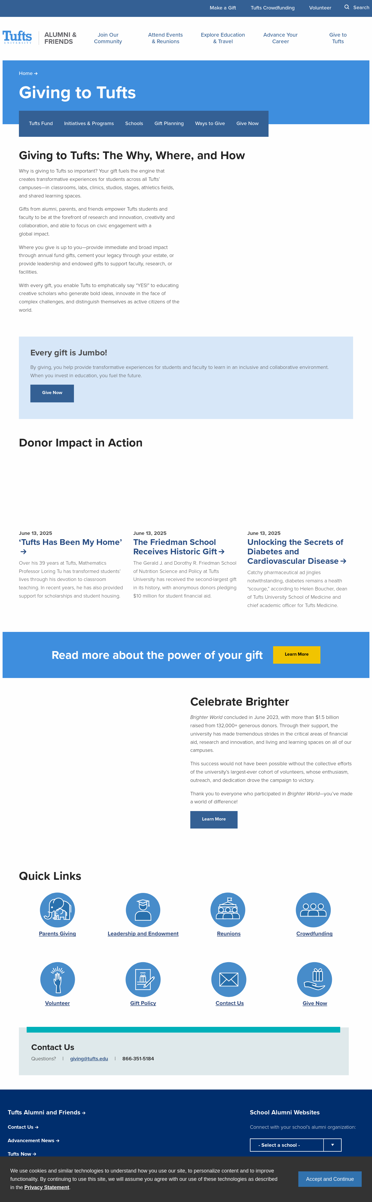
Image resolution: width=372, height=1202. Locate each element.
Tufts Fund (41, 123)
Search (356, 7)
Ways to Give (210, 123)
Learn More (297, 654)
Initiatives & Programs (89, 123)
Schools (134, 123)
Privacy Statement (46, 1187)
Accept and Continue (330, 1179)
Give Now (247, 123)
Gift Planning (169, 123)
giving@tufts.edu (89, 1058)
